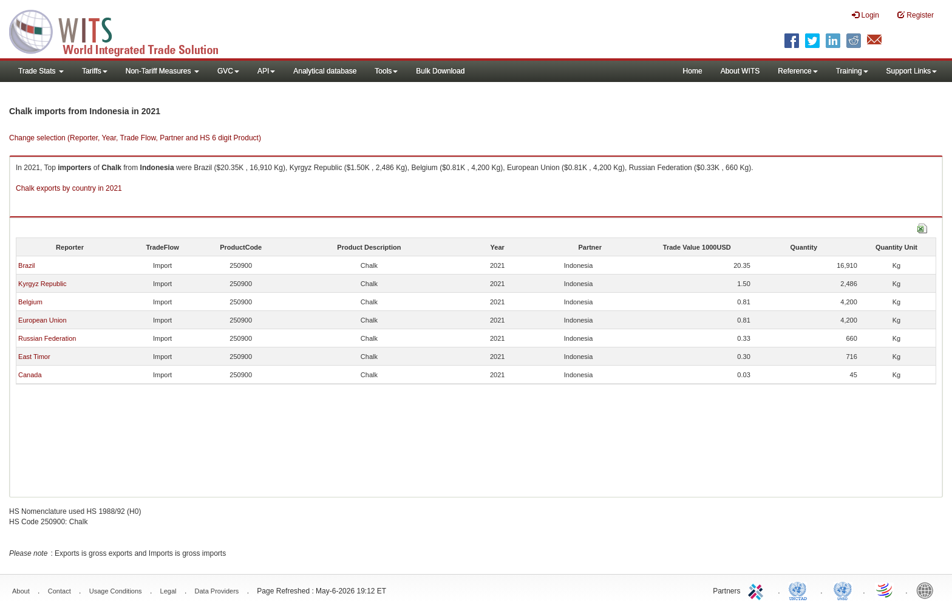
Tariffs (94, 71)
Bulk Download (440, 71)
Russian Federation (47, 338)
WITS (121, 30)
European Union (42, 320)
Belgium (30, 302)
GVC (228, 71)
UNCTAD (800, 590)
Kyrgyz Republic (42, 283)
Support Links (911, 71)
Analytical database (324, 71)
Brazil (26, 265)
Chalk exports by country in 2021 (69, 188)
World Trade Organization (885, 590)
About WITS (740, 71)
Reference (797, 71)
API (266, 71)
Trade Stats (41, 71)
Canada (30, 374)
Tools (386, 71)
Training (852, 71)
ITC (758, 590)
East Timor (34, 356)
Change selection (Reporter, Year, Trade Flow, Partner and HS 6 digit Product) (135, 138)
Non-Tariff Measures (162, 71)
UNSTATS (843, 590)
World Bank (928, 590)
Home (692, 71)
